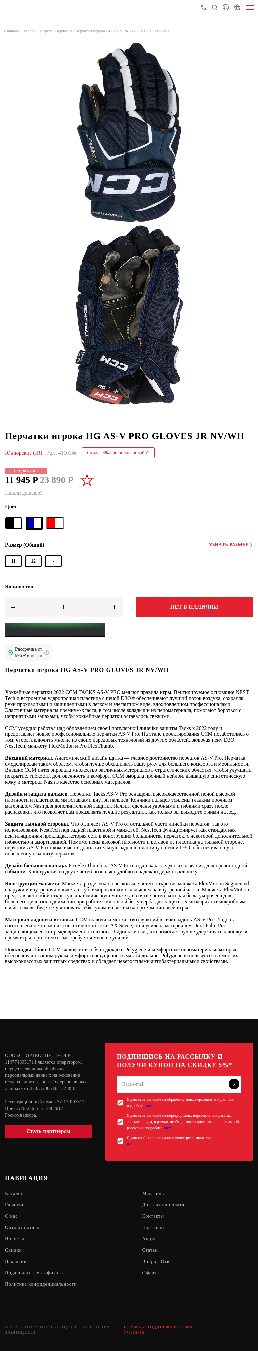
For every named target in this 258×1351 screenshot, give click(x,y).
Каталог (14, 1193)
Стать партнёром (48, 1131)
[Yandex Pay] (55, 630)
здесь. (150, 1105)
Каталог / (30, 31)
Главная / (12, 31)
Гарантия (15, 1204)
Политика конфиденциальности (41, 1284)
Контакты (153, 1216)
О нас (11, 1216)
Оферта (150, 1272)
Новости (14, 1238)
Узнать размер (231, 544)
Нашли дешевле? (24, 493)
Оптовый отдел (22, 1227)
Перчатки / (65, 31)
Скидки (13, 1250)
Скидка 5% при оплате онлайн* (118, 452)
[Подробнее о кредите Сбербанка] (46, 652)
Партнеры (153, 1227)
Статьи (150, 1250)
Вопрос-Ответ (158, 1261)
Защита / (47, 31)
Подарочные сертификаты (34, 1272)
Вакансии (16, 1261)
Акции (149, 1238)
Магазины (153, 1193)
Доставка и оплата (163, 1204)
